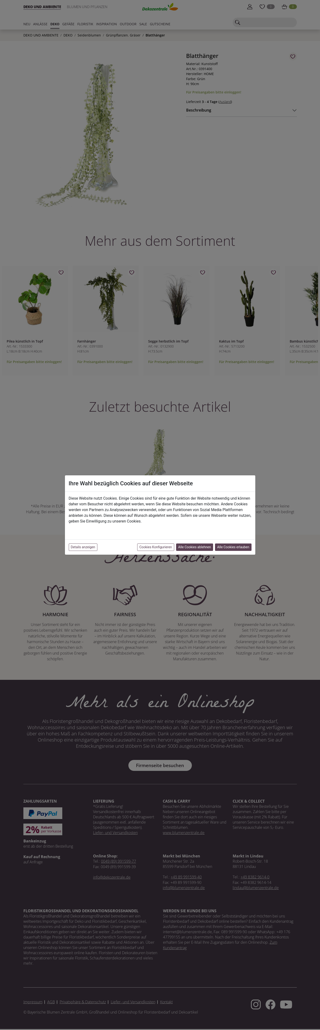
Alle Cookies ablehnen (194, 547)
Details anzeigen (83, 547)
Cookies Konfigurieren (155, 547)
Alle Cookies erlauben (233, 547)
